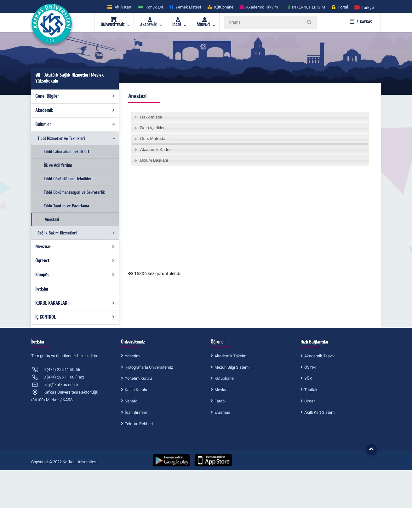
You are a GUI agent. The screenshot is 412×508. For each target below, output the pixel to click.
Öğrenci (75, 260)
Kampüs (75, 275)
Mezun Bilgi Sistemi (232, 367)
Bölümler (75, 124)
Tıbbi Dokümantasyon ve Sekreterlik (74, 192)
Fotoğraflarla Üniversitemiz (149, 367)
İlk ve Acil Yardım (58, 165)
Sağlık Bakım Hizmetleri (76, 233)
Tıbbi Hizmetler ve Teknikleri (76, 138)
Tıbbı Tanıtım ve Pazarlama (66, 206)
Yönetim (132, 356)
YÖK (308, 378)
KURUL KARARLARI (75, 303)
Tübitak (311, 389)
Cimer (309, 401)
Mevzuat (75, 247)
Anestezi (52, 219)
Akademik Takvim (230, 356)
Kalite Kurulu (136, 389)
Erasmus (222, 412)
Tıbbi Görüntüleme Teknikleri (68, 179)
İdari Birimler (136, 412)
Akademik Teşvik (319, 356)
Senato (131, 401)
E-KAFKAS (361, 22)
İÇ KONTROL (75, 317)
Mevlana (222, 389)
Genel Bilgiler (75, 96)
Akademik (75, 110)
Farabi (220, 401)
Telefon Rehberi (139, 423)
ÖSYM (310, 367)
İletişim (41, 289)
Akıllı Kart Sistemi (319, 412)
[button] (364, 7)
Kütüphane (224, 378)
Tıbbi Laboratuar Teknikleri (66, 151)
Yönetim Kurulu (138, 378)
